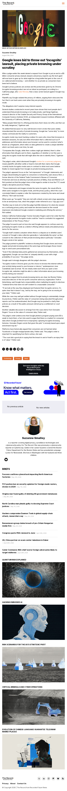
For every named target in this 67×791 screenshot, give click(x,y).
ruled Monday (23, 92)
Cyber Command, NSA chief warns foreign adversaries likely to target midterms (29, 552)
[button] (63, 3)
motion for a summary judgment (49, 161)
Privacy (18, 358)
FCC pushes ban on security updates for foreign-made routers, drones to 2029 (29, 486)
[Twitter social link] (39, 779)
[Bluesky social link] (58, 779)
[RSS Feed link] (63, 779)
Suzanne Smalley (9, 53)
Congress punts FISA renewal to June (24, 534)
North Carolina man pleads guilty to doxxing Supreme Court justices (28, 506)
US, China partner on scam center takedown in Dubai (25, 542)
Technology (8, 358)
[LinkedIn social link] (44, 779)
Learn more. (33, 373)
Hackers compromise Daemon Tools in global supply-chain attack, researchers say (27, 515)
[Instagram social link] (48, 779)
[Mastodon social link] (53, 779)
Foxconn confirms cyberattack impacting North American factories (27, 476)
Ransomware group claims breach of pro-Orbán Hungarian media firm (27, 525)
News (26, 358)
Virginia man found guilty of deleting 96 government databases (29, 496)
